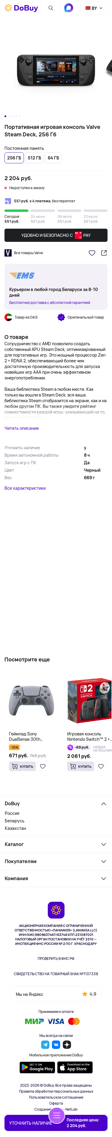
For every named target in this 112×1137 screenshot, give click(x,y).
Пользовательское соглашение (56, 1097)
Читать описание (21, 428)
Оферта (56, 1103)
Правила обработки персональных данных (56, 1091)
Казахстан (15, 828)
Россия (12, 813)
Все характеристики (25, 488)
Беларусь (14, 821)
